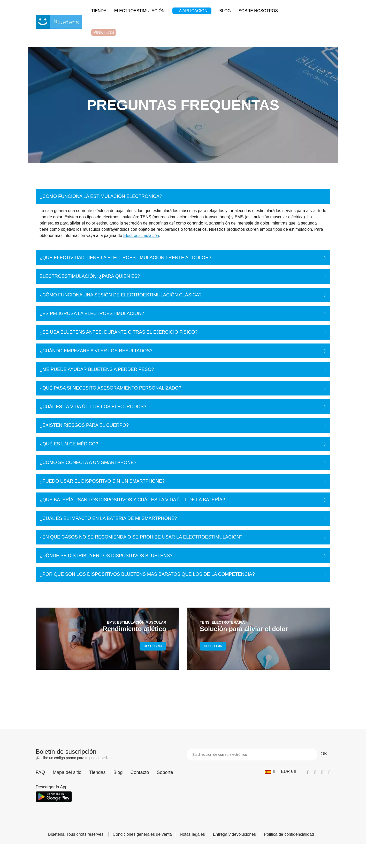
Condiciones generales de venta (142, 834)
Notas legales (192, 834)
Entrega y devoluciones (234, 834)
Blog (118, 772)
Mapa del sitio (67, 772)
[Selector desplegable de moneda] (288, 771)
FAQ (40, 772)
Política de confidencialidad (289, 834)
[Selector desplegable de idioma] (270, 771)
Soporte (165, 772)
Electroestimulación (141, 235)
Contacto (139, 772)
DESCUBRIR (153, 646)
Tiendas (97, 772)
